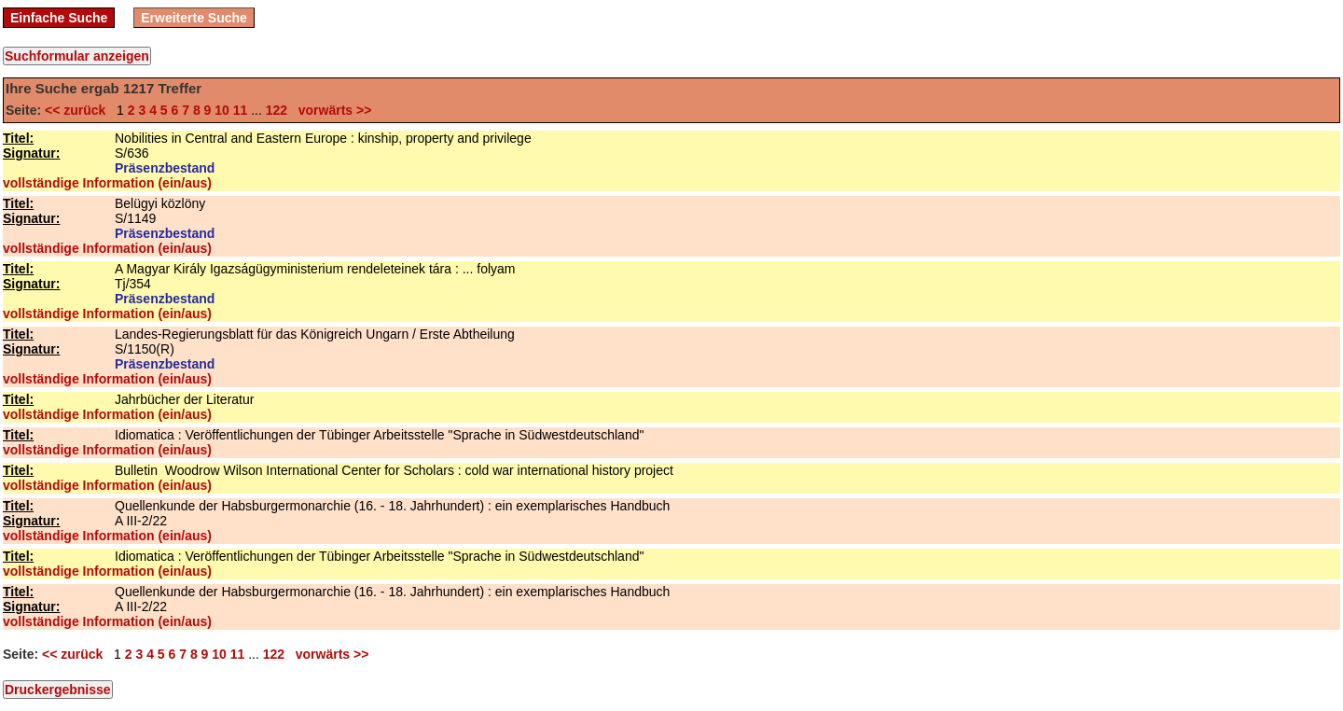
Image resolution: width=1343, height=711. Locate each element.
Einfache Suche (58, 17)
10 (222, 110)
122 (276, 110)
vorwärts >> (331, 110)
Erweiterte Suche (194, 17)
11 (240, 110)
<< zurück (79, 110)
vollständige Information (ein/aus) (107, 182)
